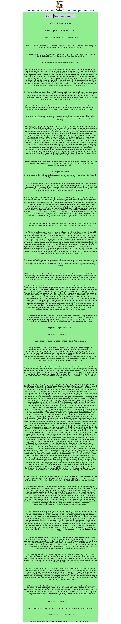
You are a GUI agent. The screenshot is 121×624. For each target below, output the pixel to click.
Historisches (49, 11)
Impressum (71, 16)
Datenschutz (59, 16)
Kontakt (85, 11)
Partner (91, 11)
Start (28, 11)
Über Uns (35, 11)
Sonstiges (77, 11)
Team (42, 11)
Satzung (49, 16)
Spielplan (68, 11)
